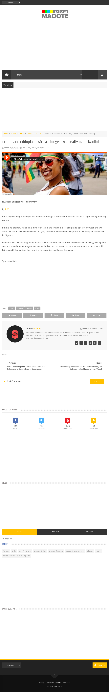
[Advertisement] (54, 46)
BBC (7, 209)
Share (33, 315)
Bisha (14, 551)
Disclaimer (58, 687)
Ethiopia (30, 134)
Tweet (12, 315)
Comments (54, 532)
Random (89, 532)
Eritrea (21, 134)
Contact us (99, 665)
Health (98, 551)
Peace (38, 134)
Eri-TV (21, 551)
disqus (97, 381)
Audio (13, 134)
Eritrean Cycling (40, 551)
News (19, 556)
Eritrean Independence (75, 551)
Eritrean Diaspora (56, 551)
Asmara (6, 551)
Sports (27, 556)
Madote (60, 682)
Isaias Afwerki (9, 556)
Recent (20, 532)
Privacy (50, 687)
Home (6, 134)
